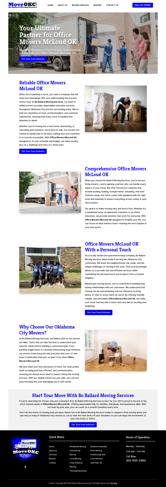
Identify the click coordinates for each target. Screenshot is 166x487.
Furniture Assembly (98, 446)
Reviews (97, 5)
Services (53, 454)
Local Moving (75, 458)
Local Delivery (96, 458)
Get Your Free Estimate (33, 59)
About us (62, 5)
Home (50, 5)
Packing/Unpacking (78, 471)
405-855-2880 (136, 460)
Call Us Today (143, 5)
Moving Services (80, 5)
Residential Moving (78, 446)
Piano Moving (96, 450)
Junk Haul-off (96, 463)
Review (52, 458)
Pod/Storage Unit (97, 454)
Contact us (112, 5)
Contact (52, 463)
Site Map (113, 483)
